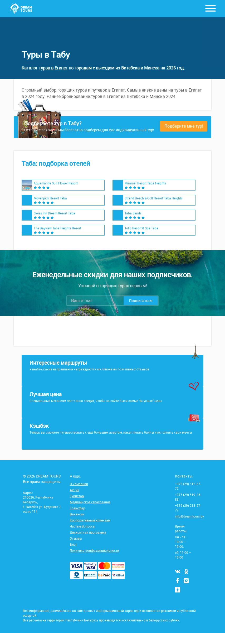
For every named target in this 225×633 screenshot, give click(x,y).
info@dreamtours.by (189, 516)
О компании (79, 484)
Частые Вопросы (82, 526)
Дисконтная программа (88, 532)
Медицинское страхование (90, 502)
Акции (74, 490)
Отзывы (76, 538)
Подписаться (140, 300)
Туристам (77, 496)
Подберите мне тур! (183, 126)
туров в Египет (53, 68)
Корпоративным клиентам (90, 520)
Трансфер (77, 508)
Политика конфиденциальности (94, 550)
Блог (73, 544)
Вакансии (77, 514)
